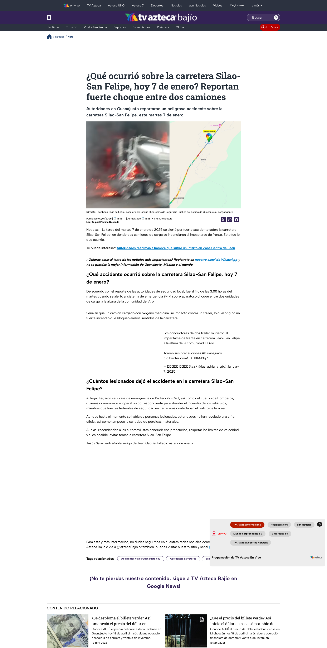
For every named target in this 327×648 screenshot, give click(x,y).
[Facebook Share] (236, 219)
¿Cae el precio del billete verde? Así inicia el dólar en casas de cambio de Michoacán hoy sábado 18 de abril (242, 620)
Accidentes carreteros (183, 558)
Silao (208, 558)
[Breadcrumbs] (51, 36)
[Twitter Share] (223, 219)
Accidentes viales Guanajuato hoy (140, 558)
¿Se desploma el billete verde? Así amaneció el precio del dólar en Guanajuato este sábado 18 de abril (122, 620)
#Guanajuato (212, 353)
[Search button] (276, 17)
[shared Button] (229, 219)
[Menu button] (63, 17)
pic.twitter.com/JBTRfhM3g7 (186, 358)
